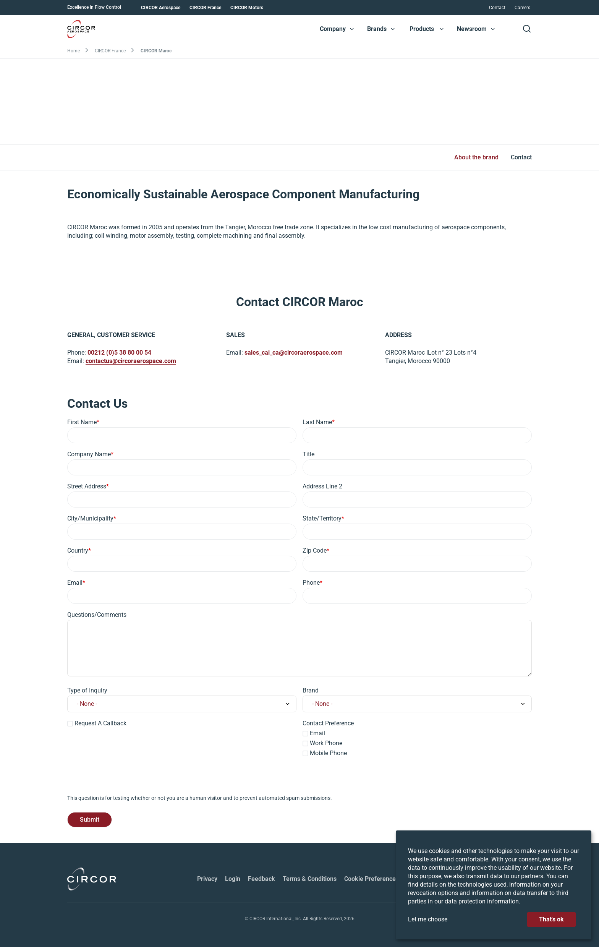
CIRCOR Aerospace (160, 7)
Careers (522, 7)
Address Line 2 (322, 486)
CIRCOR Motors (246, 7)
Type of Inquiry (87, 690)
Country (77, 550)
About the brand (476, 157)
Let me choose (427, 919)
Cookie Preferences (371, 878)
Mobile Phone (328, 753)
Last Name (317, 422)
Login (232, 878)
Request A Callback (100, 723)
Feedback (261, 878)
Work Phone (326, 743)
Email (75, 582)
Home (73, 51)
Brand (311, 690)
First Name (82, 422)
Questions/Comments (96, 614)
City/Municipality (90, 518)
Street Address (86, 486)
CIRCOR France (205, 7)
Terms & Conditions (310, 878)
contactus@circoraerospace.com (131, 361)
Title (308, 454)
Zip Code (315, 550)
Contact (497, 7)
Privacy (207, 878)
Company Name (89, 454)
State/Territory (322, 518)
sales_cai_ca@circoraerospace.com (293, 353)
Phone (311, 582)
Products (422, 28)
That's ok (551, 919)
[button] (352, 29)
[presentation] (125, 779)
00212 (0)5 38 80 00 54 (119, 353)
